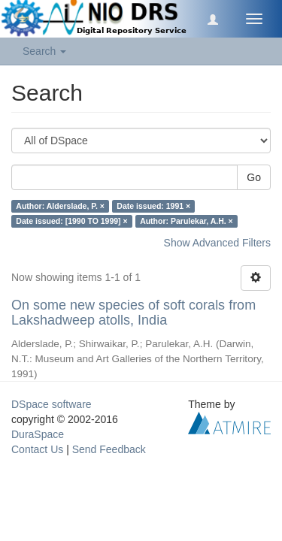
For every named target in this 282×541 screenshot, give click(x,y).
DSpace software (51, 404)
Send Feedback (109, 449)
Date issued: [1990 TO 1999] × (71, 220)
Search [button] (44, 51)
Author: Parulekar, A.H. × (186, 220)
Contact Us (37, 449)
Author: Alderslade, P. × (60, 205)
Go (254, 177)
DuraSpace (37, 434)
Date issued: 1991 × (153, 205)
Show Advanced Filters (217, 243)
